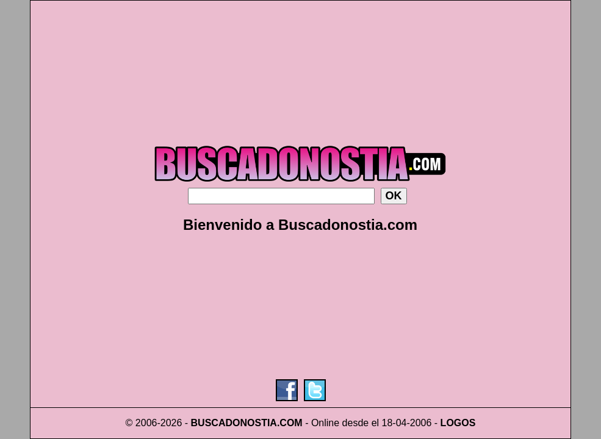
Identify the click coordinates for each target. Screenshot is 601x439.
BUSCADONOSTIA (234, 423)
